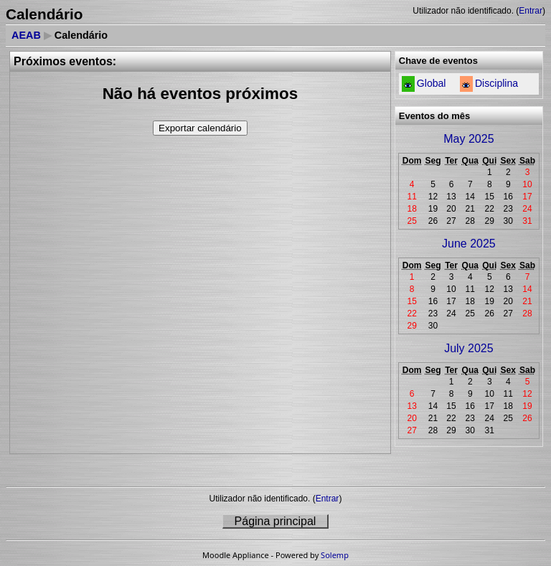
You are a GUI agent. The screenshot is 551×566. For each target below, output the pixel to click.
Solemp (335, 555)
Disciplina (496, 83)
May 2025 (468, 139)
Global (431, 83)
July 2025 (469, 348)
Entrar (530, 11)
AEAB (26, 35)
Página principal (275, 521)
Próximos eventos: (65, 61)
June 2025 (469, 243)
